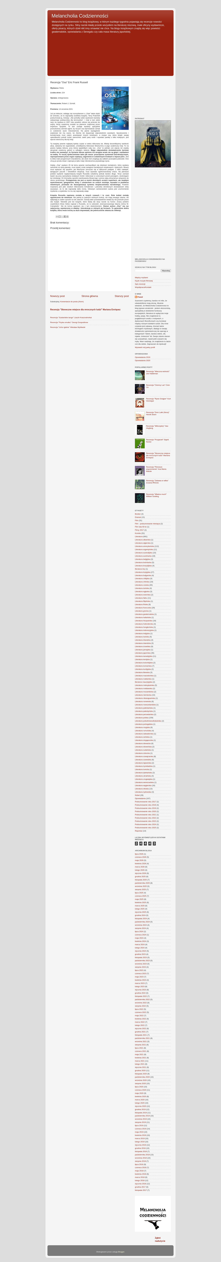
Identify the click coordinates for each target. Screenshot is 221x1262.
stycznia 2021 (140, 1067)
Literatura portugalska (144, 724)
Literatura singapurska (144, 740)
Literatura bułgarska (143, 575)
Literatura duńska (142, 588)
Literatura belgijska (142, 559)
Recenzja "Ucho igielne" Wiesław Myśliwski (67, 327)
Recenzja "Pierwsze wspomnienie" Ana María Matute (156, 469)
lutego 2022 (140, 1025)
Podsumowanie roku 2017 (145, 802)
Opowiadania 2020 (142, 360)
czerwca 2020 (140, 1090)
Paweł (140, 297)
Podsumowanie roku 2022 (145, 818)
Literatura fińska (141, 604)
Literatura (139, 536)
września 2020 (141, 1080)
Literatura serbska (142, 737)
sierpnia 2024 (140, 928)
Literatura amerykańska (144, 546)
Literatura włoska (142, 789)
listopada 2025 (141, 880)
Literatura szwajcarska (144, 756)
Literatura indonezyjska (144, 630)
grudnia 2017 (140, 1187)
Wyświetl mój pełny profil (145, 347)
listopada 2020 (141, 1074)
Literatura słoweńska (143, 747)
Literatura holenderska (144, 624)
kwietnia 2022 (140, 1019)
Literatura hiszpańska (143, 621)
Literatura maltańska (143, 679)
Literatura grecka (142, 611)
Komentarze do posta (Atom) (72, 302)
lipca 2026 (139, 854)
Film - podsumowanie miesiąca (147, 524)
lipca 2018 (139, 1164)
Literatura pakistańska (144, 708)
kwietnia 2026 (140, 864)
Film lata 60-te (141, 527)
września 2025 (141, 886)
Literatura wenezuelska (144, 782)
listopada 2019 (141, 1113)
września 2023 (141, 964)
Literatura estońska (142, 595)
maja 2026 (139, 860)
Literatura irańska (142, 637)
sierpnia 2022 (140, 1006)
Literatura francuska (143, 608)
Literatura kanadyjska (143, 656)
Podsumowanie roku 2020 (145, 811)
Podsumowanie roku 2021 (145, 815)
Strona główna (89, 296)
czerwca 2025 (140, 896)
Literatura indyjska (142, 633)
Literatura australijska (143, 553)
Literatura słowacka (143, 743)
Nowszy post (57, 296)
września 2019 (141, 1119)
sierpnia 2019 (140, 1122)
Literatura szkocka (142, 753)
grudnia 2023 (140, 954)
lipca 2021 (139, 1048)
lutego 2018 (140, 1180)
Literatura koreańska (143, 666)
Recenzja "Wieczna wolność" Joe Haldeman (158, 372)
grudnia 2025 (140, 877)
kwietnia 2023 (140, 980)
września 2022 (141, 1003)
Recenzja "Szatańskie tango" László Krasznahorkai (71, 318)
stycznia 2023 (140, 990)
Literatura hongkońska (144, 627)
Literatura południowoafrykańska (148, 721)
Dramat (138, 517)
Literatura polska (141, 718)
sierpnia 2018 (140, 1161)
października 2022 (142, 999)
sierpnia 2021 (140, 1045)
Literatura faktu (141, 598)
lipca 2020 (139, 1087)
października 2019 (142, 1116)
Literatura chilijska (142, 579)
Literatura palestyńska (144, 711)
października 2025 (142, 883)
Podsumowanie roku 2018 (145, 805)
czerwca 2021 (140, 1051)
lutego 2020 (140, 1103)
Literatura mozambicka (144, 692)
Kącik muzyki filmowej (144, 281)
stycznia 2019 (140, 1145)
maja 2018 (139, 1171)
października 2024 (142, 922)
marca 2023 (140, 983)
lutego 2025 (140, 909)
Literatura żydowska (143, 792)
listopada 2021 (141, 1035)
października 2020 (142, 1077)
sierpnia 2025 (140, 889)
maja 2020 (139, 1093)
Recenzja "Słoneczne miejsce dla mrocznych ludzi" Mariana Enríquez (85, 309)
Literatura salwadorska (144, 734)
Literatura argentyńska (144, 549)
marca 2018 (140, 1177)
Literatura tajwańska (143, 763)
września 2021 (141, 1041)
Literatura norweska (143, 701)
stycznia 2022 (140, 1028)
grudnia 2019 (140, 1109)
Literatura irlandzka (142, 640)
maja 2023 (139, 977)
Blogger (121, 1252)
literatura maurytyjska (143, 682)
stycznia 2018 (140, 1184)
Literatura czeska (142, 585)
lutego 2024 (140, 948)
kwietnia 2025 (140, 902)
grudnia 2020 (140, 1070)
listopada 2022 (141, 996)
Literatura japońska (142, 653)
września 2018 (141, 1158)
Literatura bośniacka (143, 562)
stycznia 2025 (140, 912)
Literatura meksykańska (144, 685)
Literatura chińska (142, 582)
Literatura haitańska (143, 617)
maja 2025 (139, 899)
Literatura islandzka (143, 643)
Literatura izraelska (142, 646)
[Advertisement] (110, 54)
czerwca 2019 (140, 1129)
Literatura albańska (142, 540)
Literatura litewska (142, 672)
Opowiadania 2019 (142, 357)
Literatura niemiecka (143, 695)
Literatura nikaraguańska (145, 698)
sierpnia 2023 (140, 967)
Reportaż (138, 831)
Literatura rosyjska (142, 727)
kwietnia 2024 (140, 941)
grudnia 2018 (140, 1148)
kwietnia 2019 (140, 1135)
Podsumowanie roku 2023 (145, 821)
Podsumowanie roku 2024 (145, 824)
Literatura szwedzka (143, 760)
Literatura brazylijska (143, 566)
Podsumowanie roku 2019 (145, 808)
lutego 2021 (140, 1064)
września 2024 (141, 925)
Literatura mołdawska (143, 688)
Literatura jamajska (142, 650)
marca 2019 (140, 1138)
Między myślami (141, 278)
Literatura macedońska (144, 676)
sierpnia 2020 (140, 1083)
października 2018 (142, 1155)
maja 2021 (139, 1054)
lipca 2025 (139, 893)
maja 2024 (139, 938)
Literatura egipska (142, 591)
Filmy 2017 (139, 530)
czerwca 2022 (140, 1012)
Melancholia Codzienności (80, 16)
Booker (138, 514)
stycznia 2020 (140, 1106)
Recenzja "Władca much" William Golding (156, 495)
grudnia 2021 (140, 1032)
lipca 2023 (139, 970)
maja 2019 (139, 1132)
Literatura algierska (142, 543)
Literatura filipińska (142, 601)
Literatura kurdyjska (143, 669)
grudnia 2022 (140, 993)
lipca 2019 (139, 1125)
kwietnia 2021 (140, 1058)
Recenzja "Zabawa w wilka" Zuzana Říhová (157, 482)
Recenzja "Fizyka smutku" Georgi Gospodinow (69, 322)
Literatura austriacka (143, 556)
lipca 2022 (139, 1009)
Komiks (138, 533)
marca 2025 (140, 906)
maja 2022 (139, 1016)
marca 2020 (140, 1100)
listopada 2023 (141, 957)
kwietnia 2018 (140, 1174)
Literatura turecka (142, 769)
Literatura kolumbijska (144, 663)
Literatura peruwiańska (144, 714)
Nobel (137, 795)
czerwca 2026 (140, 857)
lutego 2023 (140, 986)
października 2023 (142, 961)
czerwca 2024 (140, 935)
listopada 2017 (141, 1190)
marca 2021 (140, 1061)
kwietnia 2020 (140, 1096)
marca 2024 (140, 944)
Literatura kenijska (142, 659)
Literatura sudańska (143, 750)
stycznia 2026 (140, 873)
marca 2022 (140, 1022)
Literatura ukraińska (143, 776)
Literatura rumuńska (143, 731)
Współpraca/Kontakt (143, 287)
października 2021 (142, 1038)
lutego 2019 (140, 1142)
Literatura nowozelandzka (145, 705)
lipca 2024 (139, 931)
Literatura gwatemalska (144, 614)
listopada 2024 (141, 919)
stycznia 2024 (140, 951)
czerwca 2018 (140, 1167)
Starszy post (122, 296)
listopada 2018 (141, 1151)
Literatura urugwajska (143, 779)
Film (136, 520)
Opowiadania (140, 798)
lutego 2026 (140, 870)
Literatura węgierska (143, 785)
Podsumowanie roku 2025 (145, 828)
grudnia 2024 (140, 915)
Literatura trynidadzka (144, 766)
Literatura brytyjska (142, 572)
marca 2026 (140, 867)
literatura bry (140, 569)
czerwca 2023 (140, 974)
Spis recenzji (140, 284)
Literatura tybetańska (143, 773)
